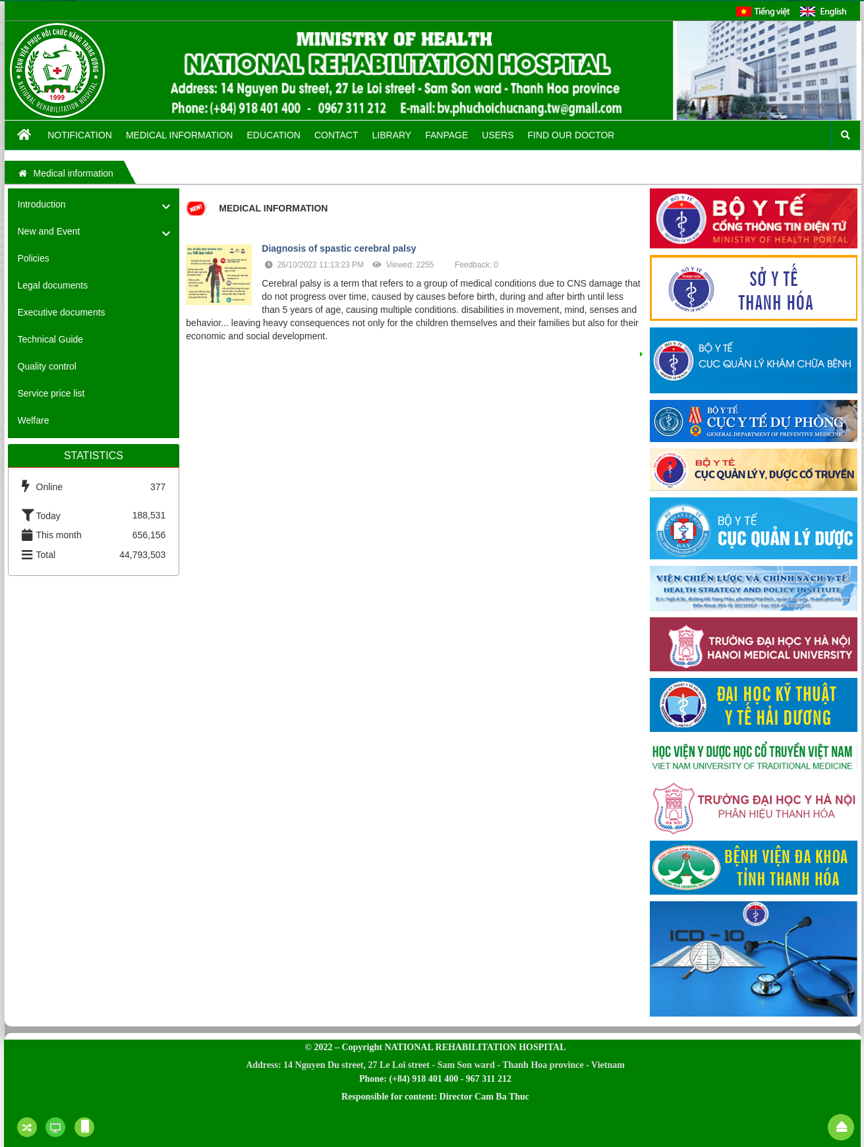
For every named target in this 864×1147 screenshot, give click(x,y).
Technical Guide (51, 339)
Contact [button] (336, 135)
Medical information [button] (179, 135)
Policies (33, 258)
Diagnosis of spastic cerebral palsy (339, 248)
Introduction (42, 204)
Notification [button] (79, 135)
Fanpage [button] (446, 135)
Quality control (47, 366)
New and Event (49, 231)
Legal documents (53, 285)
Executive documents (61, 312)
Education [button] (273, 135)
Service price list (51, 393)
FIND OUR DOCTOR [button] (571, 135)
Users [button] (497, 135)
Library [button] (392, 135)
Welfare (33, 420)
